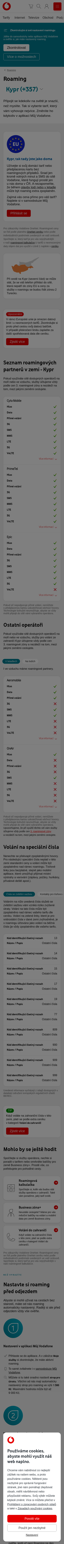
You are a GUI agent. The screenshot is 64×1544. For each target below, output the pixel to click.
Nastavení (32, 1535)
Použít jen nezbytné (31, 1528)
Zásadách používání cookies (35, 1508)
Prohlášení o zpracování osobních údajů (31, 1504)
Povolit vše (32, 1518)
